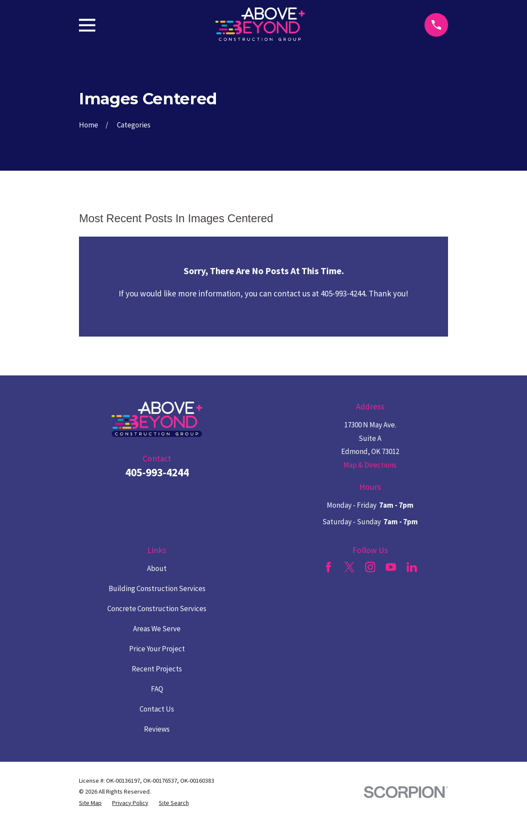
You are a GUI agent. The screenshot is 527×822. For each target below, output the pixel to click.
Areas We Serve (157, 628)
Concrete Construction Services (156, 608)
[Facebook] (328, 567)
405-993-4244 (157, 472)
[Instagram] (370, 567)
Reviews (157, 729)
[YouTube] (391, 567)
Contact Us (157, 709)
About (157, 568)
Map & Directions (370, 465)
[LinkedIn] (412, 567)
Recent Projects (157, 669)
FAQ (157, 689)
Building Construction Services (157, 588)
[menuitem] (90, 803)
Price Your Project (157, 648)
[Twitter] (349, 567)
